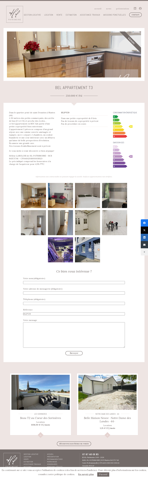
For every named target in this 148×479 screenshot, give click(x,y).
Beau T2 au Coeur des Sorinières (40, 418)
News (108, 8)
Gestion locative (32, 15)
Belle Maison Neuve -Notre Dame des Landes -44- (107, 419)
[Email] (144, 244)
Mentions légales (55, 467)
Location (48, 15)
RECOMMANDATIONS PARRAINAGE (55, 460)
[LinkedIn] (144, 237)
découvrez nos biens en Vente (74, 443)
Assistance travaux (90, 15)
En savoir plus (86, 474)
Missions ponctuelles (114, 15)
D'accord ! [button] (103, 474)
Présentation (122, 8)
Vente (59, 15)
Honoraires (52, 464)
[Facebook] (144, 223)
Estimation (71, 15)
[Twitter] (144, 230)
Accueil (97, 8)
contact (135, 14)
